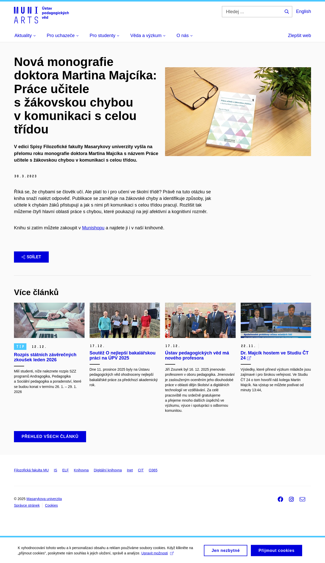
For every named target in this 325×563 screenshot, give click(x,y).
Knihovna (81, 470)
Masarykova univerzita (44, 499)
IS (55, 470)
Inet (130, 470)
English (303, 11)
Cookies (51, 505)
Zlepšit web (299, 35)
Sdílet (31, 257)
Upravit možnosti (157, 555)
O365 (153, 470)
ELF (65, 470)
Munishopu (93, 227)
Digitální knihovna (108, 470)
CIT (141, 470)
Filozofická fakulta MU (31, 470)
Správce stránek (27, 505)
